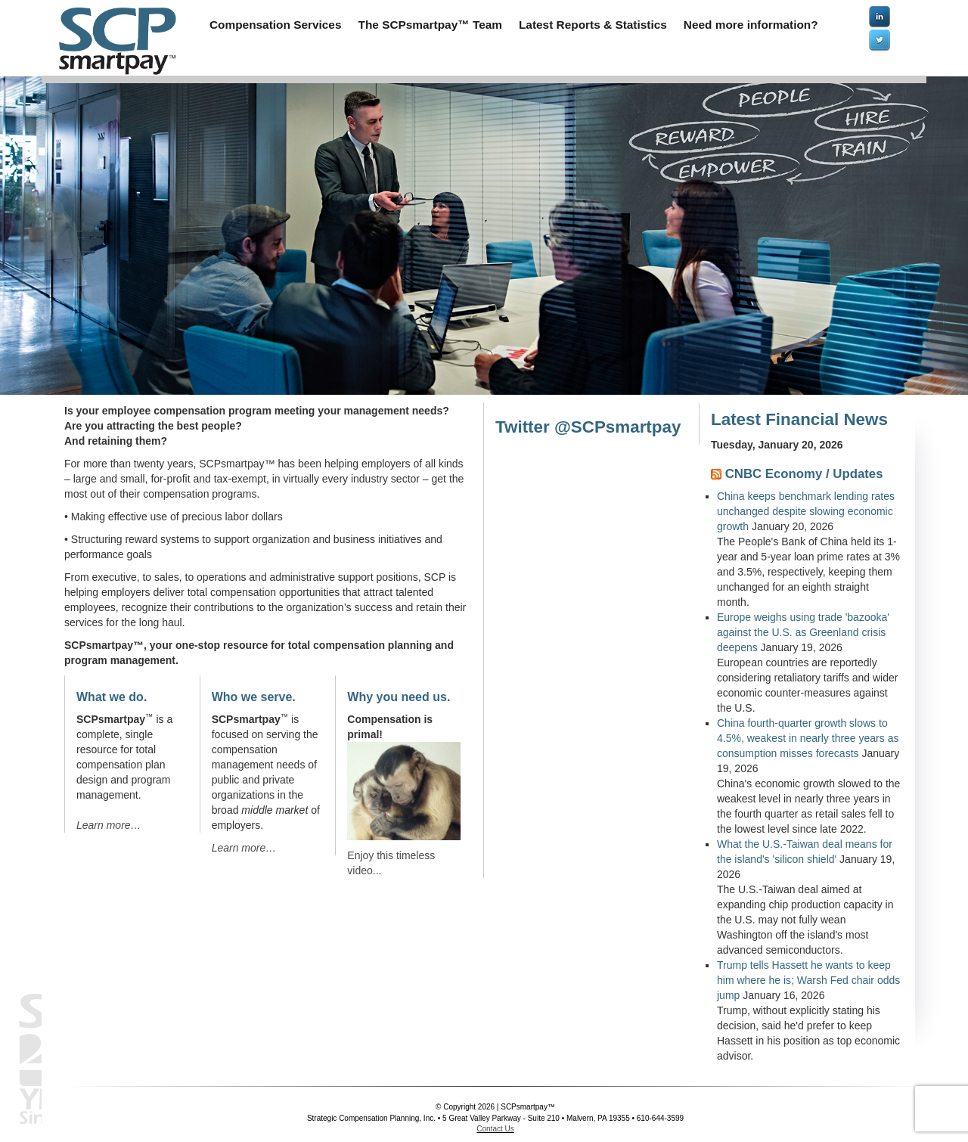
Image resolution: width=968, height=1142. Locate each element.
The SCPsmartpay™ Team (430, 24)
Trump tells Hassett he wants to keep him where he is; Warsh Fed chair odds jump (808, 980)
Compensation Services (275, 24)
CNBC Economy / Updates (804, 474)
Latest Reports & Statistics (593, 24)
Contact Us (494, 1129)
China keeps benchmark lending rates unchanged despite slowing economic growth (806, 511)
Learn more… (108, 825)
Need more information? (751, 24)
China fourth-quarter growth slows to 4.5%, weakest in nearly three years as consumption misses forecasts (807, 738)
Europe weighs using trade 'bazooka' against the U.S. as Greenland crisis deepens (803, 632)
